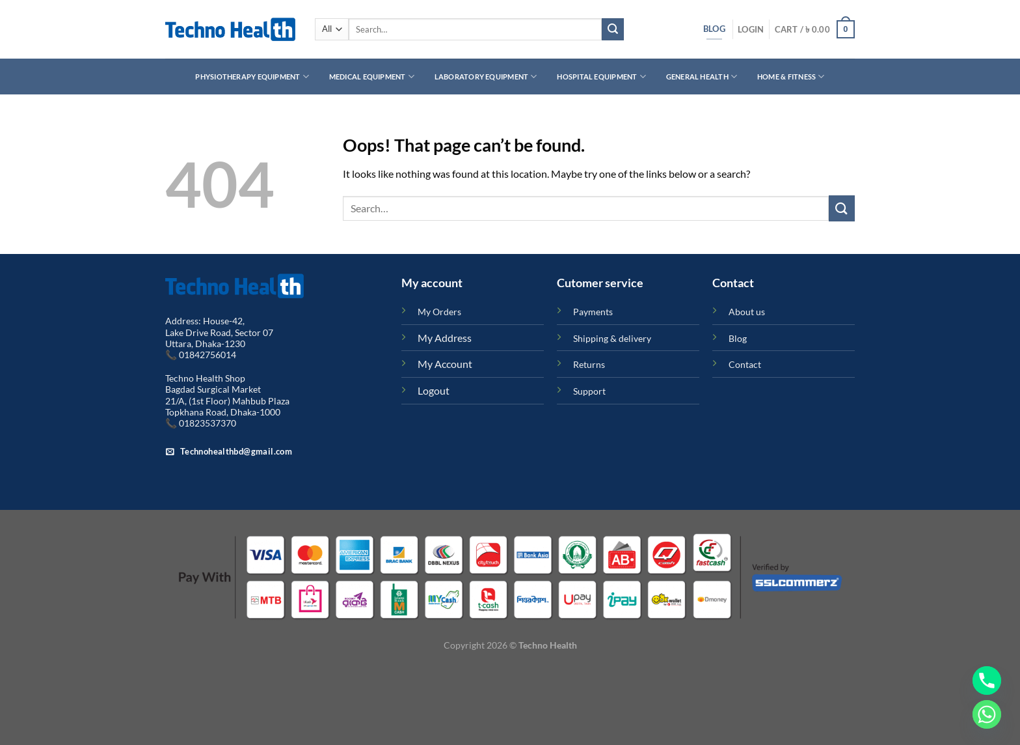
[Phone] (987, 680)
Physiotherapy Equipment (252, 76)
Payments (593, 311)
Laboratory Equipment (486, 76)
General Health (702, 76)
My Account (445, 364)
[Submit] (613, 29)
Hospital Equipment (601, 76)
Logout (434, 390)
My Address (445, 337)
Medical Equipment (371, 76)
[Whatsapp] (987, 714)
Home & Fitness (791, 76)
